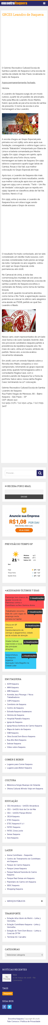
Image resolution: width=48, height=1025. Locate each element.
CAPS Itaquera (13, 701)
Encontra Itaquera (16, 1019)
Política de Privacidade (30, 1021)
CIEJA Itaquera (13, 816)
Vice (15, 975)
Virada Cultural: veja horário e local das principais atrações (14, 645)
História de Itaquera (15, 715)
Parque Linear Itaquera (17, 869)
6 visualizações (33, 626)
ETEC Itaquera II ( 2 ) (15, 824)
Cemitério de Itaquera (16, 704)
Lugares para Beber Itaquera (19, 768)
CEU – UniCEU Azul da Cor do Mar (21, 809)
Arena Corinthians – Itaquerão (20, 855)
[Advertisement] (24, 42)
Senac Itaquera (13, 834)
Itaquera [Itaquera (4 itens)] (8, 993)
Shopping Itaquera (15, 889)
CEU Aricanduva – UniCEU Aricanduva (23, 806)
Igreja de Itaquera (14, 722)
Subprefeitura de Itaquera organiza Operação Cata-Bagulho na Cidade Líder (17, 660)
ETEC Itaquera (13, 820)
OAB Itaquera (12, 733)
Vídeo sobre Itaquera (16, 747)
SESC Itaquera (13, 885)
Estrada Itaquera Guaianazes (19, 712)
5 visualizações (31, 642)
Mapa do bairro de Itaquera (19, 729)
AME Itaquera (12, 691)
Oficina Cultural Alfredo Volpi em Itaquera (25, 789)
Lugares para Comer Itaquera (19, 764)
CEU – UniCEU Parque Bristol (19, 813)
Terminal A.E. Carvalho (16, 937)
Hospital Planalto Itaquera (18, 719)
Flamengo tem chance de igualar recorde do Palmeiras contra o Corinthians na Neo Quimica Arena (20, 601)
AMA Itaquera (13, 687)
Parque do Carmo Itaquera (18, 865)
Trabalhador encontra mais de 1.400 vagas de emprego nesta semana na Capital (16, 615)
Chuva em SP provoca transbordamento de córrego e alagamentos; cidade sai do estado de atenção (19, 630)
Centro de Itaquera (15, 708)
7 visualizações (37, 598)
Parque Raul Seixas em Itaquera (20, 878)
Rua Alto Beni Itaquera (16, 740)
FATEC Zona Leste (15, 831)
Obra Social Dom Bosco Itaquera (21, 736)
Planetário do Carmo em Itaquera (21, 882)
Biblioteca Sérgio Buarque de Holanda (23, 785)
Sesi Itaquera (12, 838)
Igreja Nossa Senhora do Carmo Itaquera (24, 726)
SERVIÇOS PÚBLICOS (16, 901)
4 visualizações (29, 656)
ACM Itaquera (13, 684)
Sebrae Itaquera (14, 744)
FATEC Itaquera (13, 827)
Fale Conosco (13, 1021)
